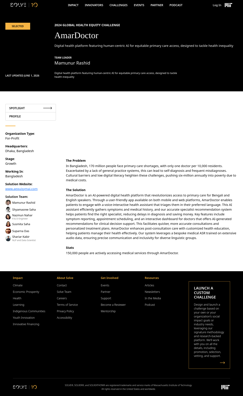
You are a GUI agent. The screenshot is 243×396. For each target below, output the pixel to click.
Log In (217, 5)
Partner (157, 5)
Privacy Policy (65, 311)
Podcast (176, 5)
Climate (18, 285)
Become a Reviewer (113, 305)
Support (106, 298)
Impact (73, 5)
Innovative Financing (26, 324)
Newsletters (152, 292)
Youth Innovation (24, 317)
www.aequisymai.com (21, 189)
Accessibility (64, 317)
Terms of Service (67, 305)
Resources (152, 278)
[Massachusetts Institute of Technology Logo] (228, 5)
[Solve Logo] (24, 5)
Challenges (119, 5)
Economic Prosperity (26, 292)
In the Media (153, 298)
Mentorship (108, 311)
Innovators (94, 5)
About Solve (65, 278)
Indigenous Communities (29, 311)
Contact (62, 285)
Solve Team (64, 292)
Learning (18, 305)
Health (17, 298)
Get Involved (109, 278)
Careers (62, 298)
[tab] (31, 108)
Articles (149, 285)
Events (139, 5)
